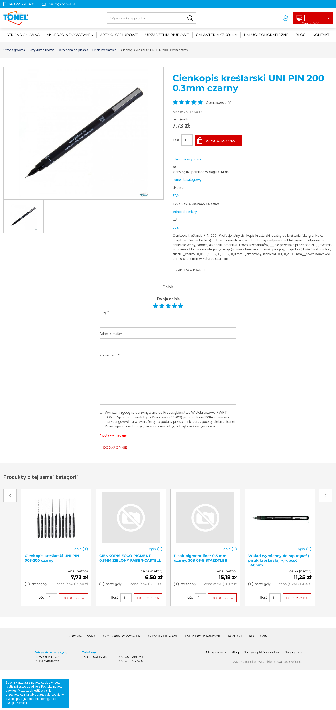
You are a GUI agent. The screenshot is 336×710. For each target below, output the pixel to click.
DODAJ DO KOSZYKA (220, 140)
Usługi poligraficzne (266, 35)
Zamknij (21, 703)
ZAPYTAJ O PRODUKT (192, 269)
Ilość (176, 140)
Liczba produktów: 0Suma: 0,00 (308, 18)
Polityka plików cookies (262, 652)
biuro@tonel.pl (62, 4)
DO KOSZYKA (73, 597)
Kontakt (321, 35)
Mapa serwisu (216, 652)
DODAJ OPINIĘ (115, 447)
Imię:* (104, 312)
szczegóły (39, 583)
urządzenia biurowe (167, 35)
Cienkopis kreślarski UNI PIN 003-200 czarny (52, 557)
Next (325, 494)
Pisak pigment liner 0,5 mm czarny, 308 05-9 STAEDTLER (200, 557)
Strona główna (23, 35)
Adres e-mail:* (111, 333)
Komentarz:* (110, 355)
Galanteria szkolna (216, 35)
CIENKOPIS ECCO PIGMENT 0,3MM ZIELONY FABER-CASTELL (130, 557)
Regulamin (258, 635)
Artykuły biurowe (119, 35)
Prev (10, 494)
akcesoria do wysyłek (70, 35)
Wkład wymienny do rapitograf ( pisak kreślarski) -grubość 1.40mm (278, 560)
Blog (300, 35)
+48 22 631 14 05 (22, 4)
